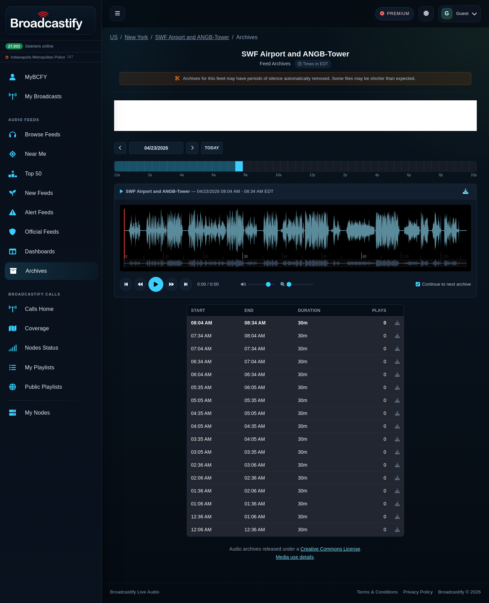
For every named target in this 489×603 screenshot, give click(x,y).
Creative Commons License (330, 549)
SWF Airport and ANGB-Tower (192, 37)
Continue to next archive (443, 284)
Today (212, 148)
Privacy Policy (418, 591)
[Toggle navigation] (117, 13)
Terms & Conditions (377, 591)
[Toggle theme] (426, 13)
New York (136, 37)
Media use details (295, 557)
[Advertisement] (295, 115)
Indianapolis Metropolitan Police (38, 57)
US (114, 37)
